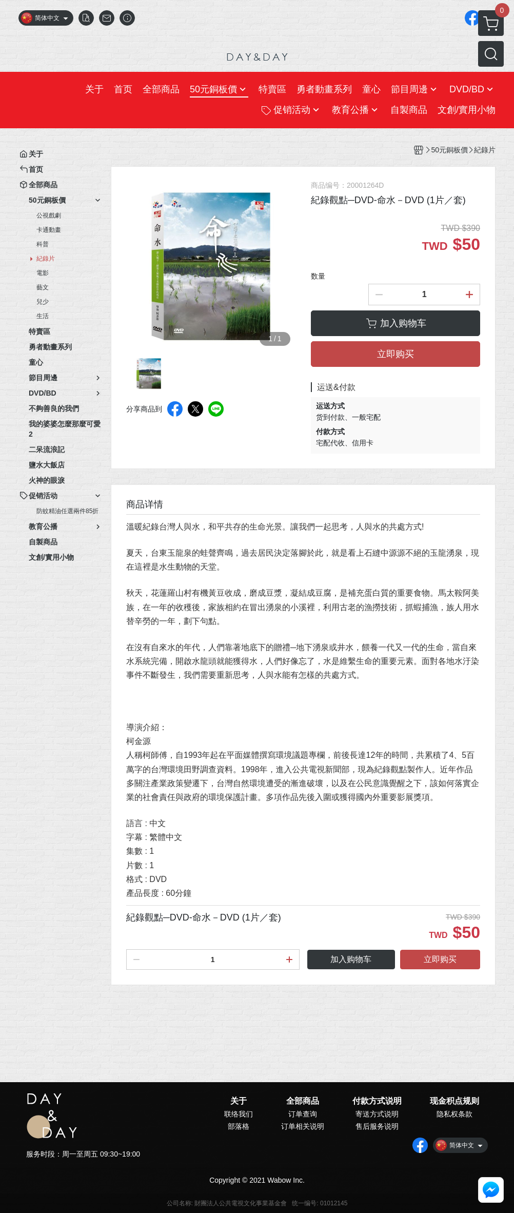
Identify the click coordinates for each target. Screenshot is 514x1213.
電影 (42, 273)
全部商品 (302, 1101)
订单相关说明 (302, 1126)
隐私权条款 (454, 1114)
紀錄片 (45, 258)
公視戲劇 (48, 215)
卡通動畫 (48, 229)
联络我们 (238, 1114)
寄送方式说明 (377, 1114)
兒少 (42, 301)
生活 (42, 316)
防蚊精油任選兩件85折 (67, 511)
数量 (318, 276)
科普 (42, 244)
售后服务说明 (377, 1126)
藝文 (42, 287)
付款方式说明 (377, 1101)
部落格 (238, 1126)
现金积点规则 (454, 1101)
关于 (238, 1101)
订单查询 (302, 1114)
